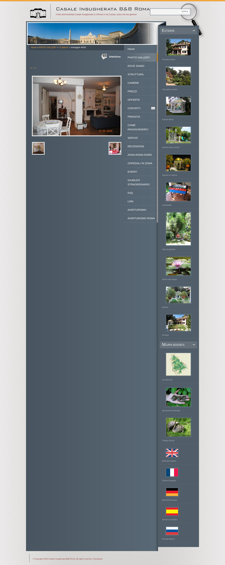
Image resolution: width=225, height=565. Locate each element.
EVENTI (132, 171)
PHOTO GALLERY (48, 47)
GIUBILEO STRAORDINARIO (139, 182)
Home (34, 47)
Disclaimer (98, 559)
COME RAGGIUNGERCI (138, 127)
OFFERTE (134, 99)
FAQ (130, 192)
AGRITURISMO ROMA (141, 218)
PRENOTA (134, 116)
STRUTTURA (136, 74)
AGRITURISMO (137, 209)
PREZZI (132, 91)
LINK (130, 201)
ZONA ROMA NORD (140, 154)
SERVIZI (133, 137)
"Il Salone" (64, 47)
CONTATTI (134, 108)
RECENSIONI (136, 146)
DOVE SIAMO (136, 65)
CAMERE (133, 82)
